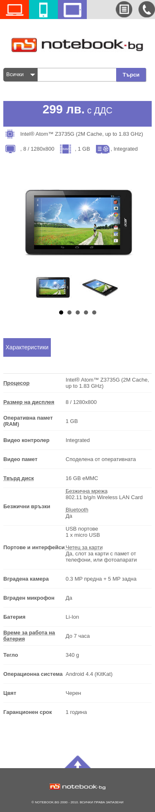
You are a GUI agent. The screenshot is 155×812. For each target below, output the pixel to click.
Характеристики (27, 347)
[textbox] (79, 75)
